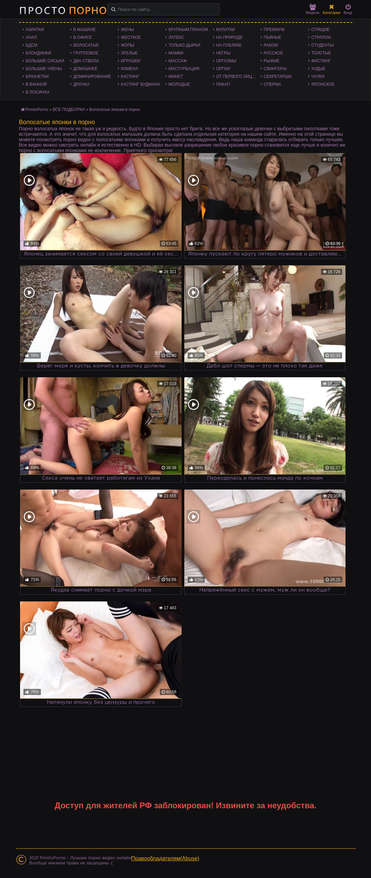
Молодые (179, 84)
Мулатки (225, 29)
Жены (127, 29)
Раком (271, 45)
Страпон (321, 37)
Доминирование (92, 76)
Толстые (321, 53)
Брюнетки (37, 76)
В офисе (82, 37)
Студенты (322, 45)
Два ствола (86, 61)
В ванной (36, 84)
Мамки (176, 53)
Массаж (178, 61)
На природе (229, 37)
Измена (129, 68)
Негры (223, 53)
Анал (31, 37)
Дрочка (81, 84)
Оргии (223, 68)
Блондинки (38, 53)
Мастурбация (184, 68)
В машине (84, 29)
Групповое (85, 53)
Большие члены (44, 68)
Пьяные (273, 37)
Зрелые (129, 53)
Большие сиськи (45, 61)
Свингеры (275, 68)
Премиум (274, 29)
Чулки (318, 76)
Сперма (272, 84)
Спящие (320, 29)
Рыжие (272, 61)
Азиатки (35, 29)
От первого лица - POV (238, 76)
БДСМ (32, 45)
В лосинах (38, 92)
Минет (176, 76)
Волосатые (86, 45)
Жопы (127, 45)
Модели (312, 9)
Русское (273, 53)
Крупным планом (188, 29)
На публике (229, 45)
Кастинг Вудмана (140, 84)
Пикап (223, 84)
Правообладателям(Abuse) (165, 858)
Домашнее (85, 68)
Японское (323, 84)
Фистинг (321, 61)
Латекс (176, 37)
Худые (318, 68)
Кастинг (130, 76)
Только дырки (185, 45)
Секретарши (278, 76)
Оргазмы (226, 61)
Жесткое (131, 37)
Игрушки (130, 61)
